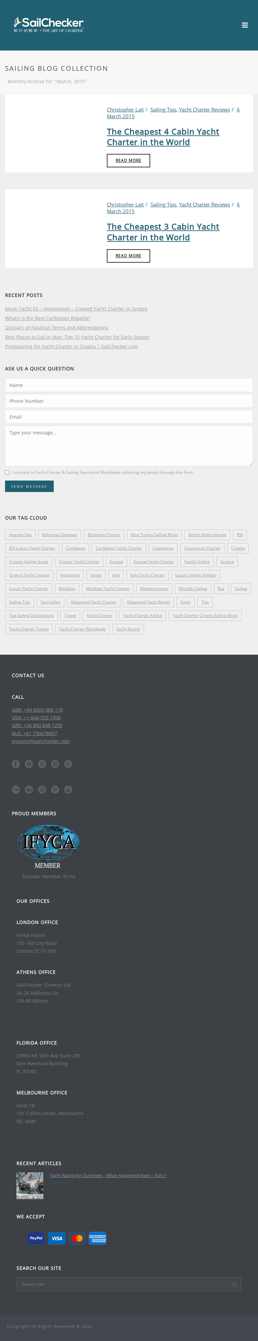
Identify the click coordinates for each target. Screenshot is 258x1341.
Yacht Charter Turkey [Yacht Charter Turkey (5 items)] (29, 629)
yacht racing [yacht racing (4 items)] (128, 629)
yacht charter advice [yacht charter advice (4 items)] (142, 615)
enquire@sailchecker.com (41, 741)
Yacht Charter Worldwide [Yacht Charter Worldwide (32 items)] (82, 629)
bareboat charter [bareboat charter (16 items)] (104, 534)
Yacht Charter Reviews (204, 109)
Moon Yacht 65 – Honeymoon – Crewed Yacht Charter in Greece (76, 309)
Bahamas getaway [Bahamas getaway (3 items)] (59, 534)
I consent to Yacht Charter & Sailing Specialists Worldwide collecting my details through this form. (103, 472)
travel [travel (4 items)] (70, 615)
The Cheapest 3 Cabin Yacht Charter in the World (163, 231)
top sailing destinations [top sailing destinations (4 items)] (31, 615)
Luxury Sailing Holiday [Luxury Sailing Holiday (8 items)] (195, 575)
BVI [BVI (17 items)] (240, 534)
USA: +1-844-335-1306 (36, 717)
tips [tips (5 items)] (205, 602)
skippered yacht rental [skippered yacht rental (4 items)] (148, 602)
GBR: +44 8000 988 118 (37, 710)
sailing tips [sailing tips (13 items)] (19, 602)
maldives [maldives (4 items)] (67, 588)
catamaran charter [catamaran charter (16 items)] (202, 548)
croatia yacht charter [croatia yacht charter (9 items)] (79, 561)
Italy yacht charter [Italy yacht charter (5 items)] (147, 575)
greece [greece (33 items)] (227, 561)
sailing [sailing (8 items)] (241, 588)
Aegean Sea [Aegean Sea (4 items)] (20, 534)
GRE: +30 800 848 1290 (37, 725)
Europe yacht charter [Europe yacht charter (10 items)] (154, 561)
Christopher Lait (125, 109)
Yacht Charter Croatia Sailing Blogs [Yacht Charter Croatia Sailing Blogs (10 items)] (205, 615)
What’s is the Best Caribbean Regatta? (47, 318)
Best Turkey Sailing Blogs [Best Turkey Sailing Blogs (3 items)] (154, 534)
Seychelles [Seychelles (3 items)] (50, 602)
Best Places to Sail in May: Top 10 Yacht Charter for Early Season (77, 337)
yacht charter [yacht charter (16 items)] (100, 615)
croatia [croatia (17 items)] (238, 548)
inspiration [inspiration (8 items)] (70, 575)
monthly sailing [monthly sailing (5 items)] (193, 588)
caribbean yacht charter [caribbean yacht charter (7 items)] (119, 548)
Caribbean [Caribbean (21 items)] (75, 548)
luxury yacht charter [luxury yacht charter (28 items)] (28, 588)
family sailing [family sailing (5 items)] (197, 561)
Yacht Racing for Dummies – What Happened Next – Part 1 (108, 1175)
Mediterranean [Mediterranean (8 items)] (154, 588)
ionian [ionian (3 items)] (96, 575)
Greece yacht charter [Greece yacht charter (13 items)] (29, 575)
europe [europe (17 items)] (116, 561)
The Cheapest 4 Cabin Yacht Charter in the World (163, 137)
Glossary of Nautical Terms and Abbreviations (56, 328)
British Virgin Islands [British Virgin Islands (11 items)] (207, 534)
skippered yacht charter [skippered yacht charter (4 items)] (94, 602)
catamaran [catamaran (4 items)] (163, 548)
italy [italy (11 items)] (116, 575)
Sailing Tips (163, 109)
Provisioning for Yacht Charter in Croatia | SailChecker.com (71, 347)
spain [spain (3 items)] (185, 602)
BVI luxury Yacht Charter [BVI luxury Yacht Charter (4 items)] (32, 548)
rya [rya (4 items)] (221, 588)
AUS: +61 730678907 (34, 733)
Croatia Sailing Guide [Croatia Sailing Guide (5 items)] (28, 561)
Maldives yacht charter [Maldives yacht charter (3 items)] (108, 588)
